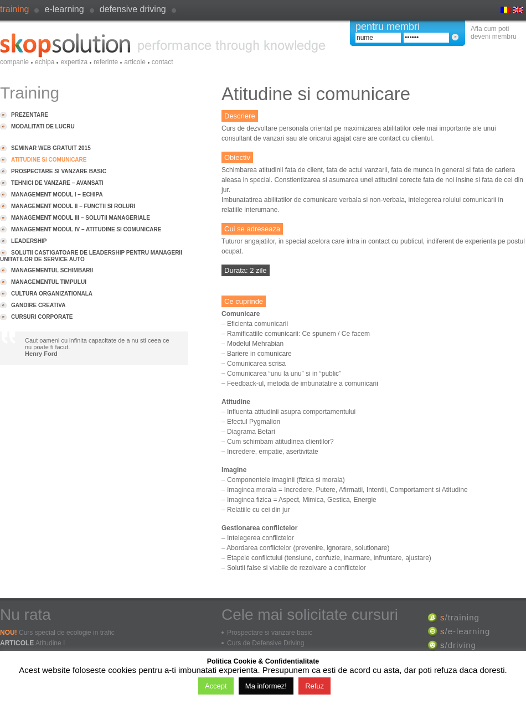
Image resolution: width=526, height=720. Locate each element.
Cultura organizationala (51, 294)
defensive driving (133, 9)
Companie (14, 62)
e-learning (64, 9)
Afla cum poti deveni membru (494, 32)
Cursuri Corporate (42, 317)
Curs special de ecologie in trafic (67, 632)
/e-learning (465, 631)
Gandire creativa (38, 305)
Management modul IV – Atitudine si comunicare (86, 229)
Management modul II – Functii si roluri (73, 206)
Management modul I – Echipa (57, 194)
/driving (458, 645)
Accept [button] (216, 686)
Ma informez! (266, 686)
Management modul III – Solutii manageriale (80, 218)
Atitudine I (50, 643)
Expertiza (73, 62)
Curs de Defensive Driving (265, 643)
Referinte (106, 62)
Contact (162, 62)
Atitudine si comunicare (48, 160)
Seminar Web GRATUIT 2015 (51, 148)
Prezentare (29, 115)
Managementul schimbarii (52, 270)
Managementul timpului (48, 282)
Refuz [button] (314, 686)
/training (459, 617)
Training (14, 9)
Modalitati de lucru (43, 126)
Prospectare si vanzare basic (58, 171)
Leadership (29, 241)
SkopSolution (163, 45)
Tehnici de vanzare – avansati (57, 183)
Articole (135, 62)
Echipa (44, 62)
